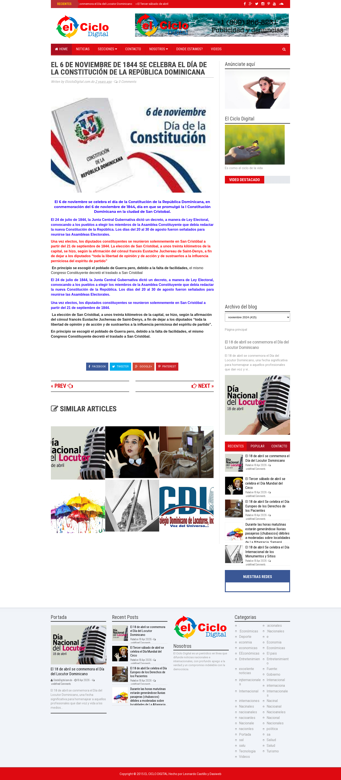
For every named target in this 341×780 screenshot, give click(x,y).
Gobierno (273, 674)
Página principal (236, 330)
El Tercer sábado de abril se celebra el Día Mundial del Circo (265, 483)
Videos (216, 49)
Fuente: (272, 669)
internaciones (249, 701)
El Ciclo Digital (156, 774)
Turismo (273, 751)
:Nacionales (275, 631)
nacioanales (248, 712)
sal (241, 740)
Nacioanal (274, 706)
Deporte (245, 637)
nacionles (246, 729)
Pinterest (167, 366)
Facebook (97, 366)
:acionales (274, 625)
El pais (272, 653)
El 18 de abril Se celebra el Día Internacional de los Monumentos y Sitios (267, 551)
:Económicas (248, 631)
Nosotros (158, 49)
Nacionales (275, 723)
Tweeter (120, 366)
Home (61, 49)
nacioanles (247, 718)
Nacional (273, 718)
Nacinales (246, 706)
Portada (245, 734)
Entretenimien (249, 659)
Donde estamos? (189, 49)
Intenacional (276, 680)
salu (242, 745)
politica (272, 729)
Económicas (276, 648)
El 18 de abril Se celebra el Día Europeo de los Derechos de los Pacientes (267, 506)
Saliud (271, 740)
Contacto (133, 49)
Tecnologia (247, 751)
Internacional (248, 691)
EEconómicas (249, 653)
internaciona (276, 685)
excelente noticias (246, 671)
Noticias (83, 49)
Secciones (107, 49)
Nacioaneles (276, 712)
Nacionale (246, 723)
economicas (248, 648)
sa (268, 734)
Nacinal (272, 701)
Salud (271, 745)
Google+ (143, 366)
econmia (245, 642)
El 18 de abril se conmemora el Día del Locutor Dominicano (94, 3)
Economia (274, 642)
